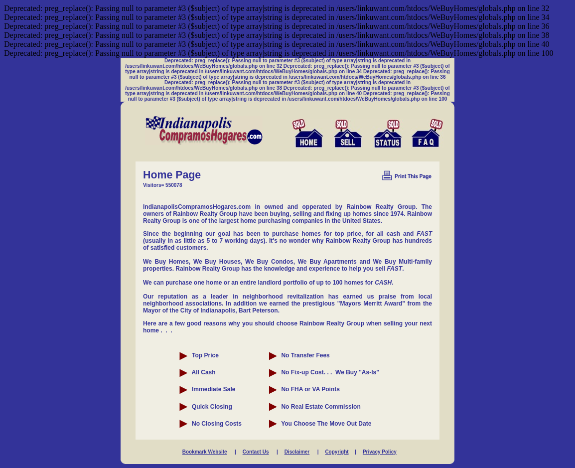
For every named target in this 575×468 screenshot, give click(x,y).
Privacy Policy (380, 452)
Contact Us (256, 452)
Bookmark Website (204, 452)
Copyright (336, 452)
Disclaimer (297, 452)
